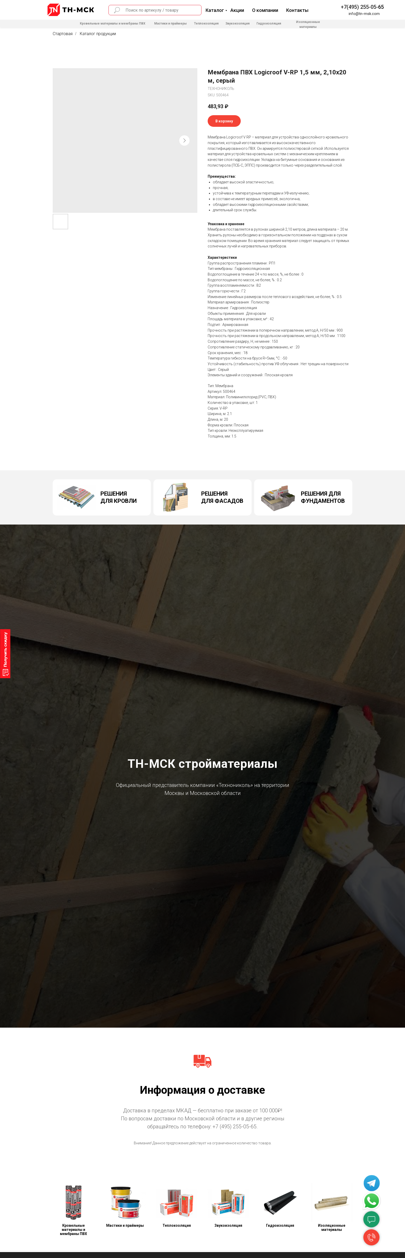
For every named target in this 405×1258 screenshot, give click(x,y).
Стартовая (63, 33)
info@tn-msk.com (364, 13)
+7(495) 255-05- (359, 7)
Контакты (297, 10)
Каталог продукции (98, 33)
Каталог (215, 10)
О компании (265, 10)
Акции (237, 10)
